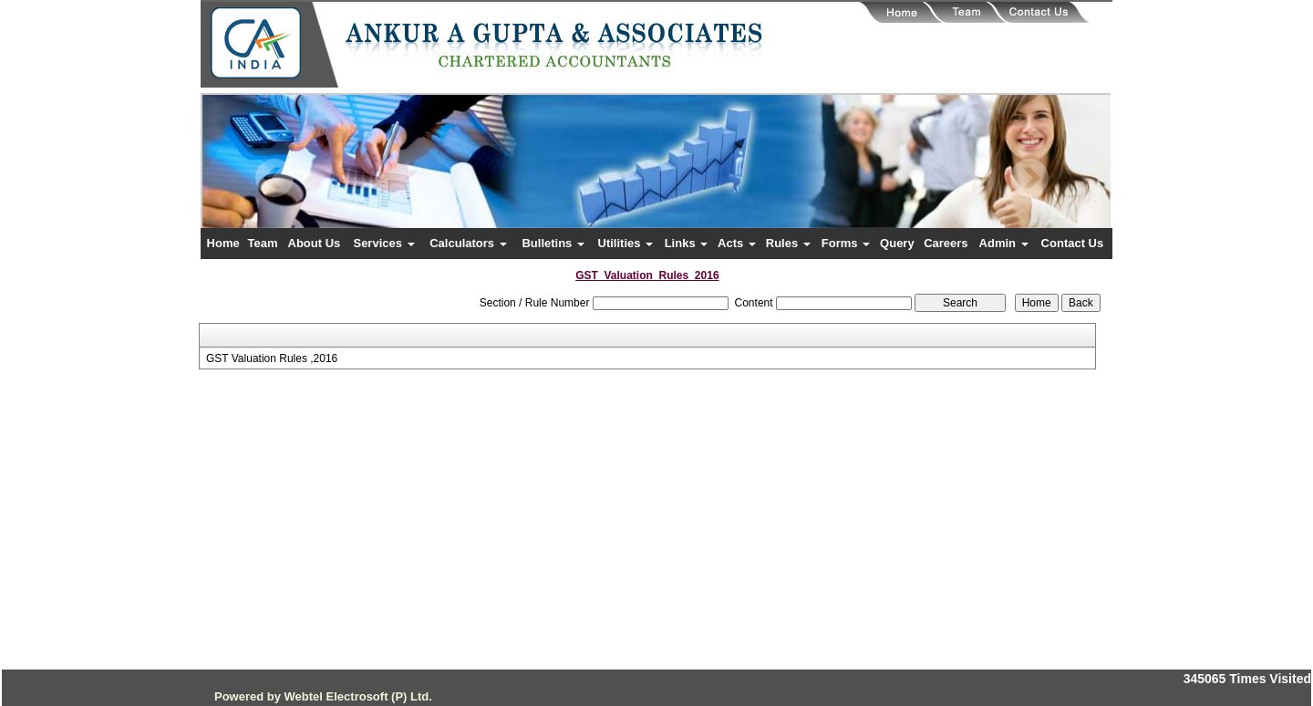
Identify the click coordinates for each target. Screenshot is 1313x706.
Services (383, 243)
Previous (275, 178)
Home (223, 243)
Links (686, 243)
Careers (945, 243)
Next (1029, 178)
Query (897, 243)
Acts (737, 243)
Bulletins (553, 243)
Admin (1004, 243)
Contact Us (1072, 243)
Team (263, 243)
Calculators (467, 243)
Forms (846, 243)
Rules (788, 243)
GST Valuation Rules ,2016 (271, 358)
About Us (314, 243)
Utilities (626, 243)
